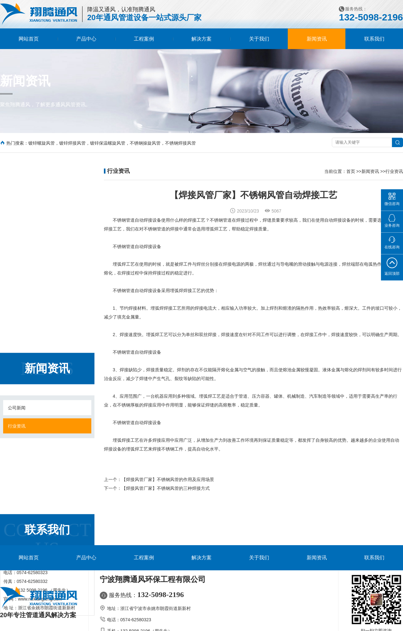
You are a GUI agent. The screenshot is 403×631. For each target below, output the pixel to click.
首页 (350, 171)
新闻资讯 (317, 39)
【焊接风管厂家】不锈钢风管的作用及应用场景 (168, 485)
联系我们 (374, 39)
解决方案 (201, 39)
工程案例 (144, 39)
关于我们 (259, 39)
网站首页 (29, 39)
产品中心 (86, 39)
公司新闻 (17, 205)
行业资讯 (17, 224)
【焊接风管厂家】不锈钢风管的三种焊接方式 (166, 493)
